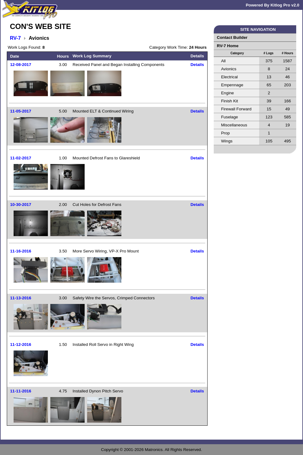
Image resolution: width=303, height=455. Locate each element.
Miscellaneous (234, 125)
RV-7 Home (227, 45)
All (223, 61)
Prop (225, 133)
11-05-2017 (20, 111)
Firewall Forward (236, 109)
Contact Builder (232, 37)
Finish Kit (229, 101)
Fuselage (229, 117)
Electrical (229, 77)
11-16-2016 (20, 251)
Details (197, 64)
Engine (227, 93)
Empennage (232, 85)
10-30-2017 (20, 204)
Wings (227, 141)
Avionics (228, 69)
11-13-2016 (20, 298)
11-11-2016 (20, 391)
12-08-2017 (20, 64)
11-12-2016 (20, 344)
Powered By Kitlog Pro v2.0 (272, 5)
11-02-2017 (20, 158)
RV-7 (15, 38)
